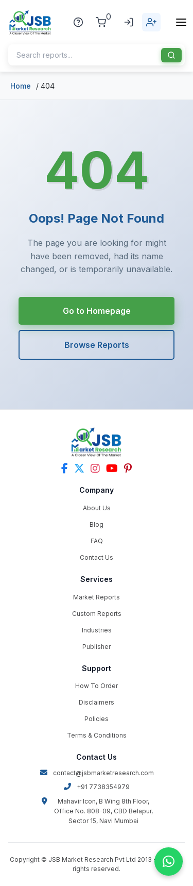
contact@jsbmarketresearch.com (97, 773)
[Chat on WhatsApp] (168, 861)
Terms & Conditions (97, 735)
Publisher (96, 646)
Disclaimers (96, 702)
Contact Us (96, 557)
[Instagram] (95, 468)
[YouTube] (112, 468)
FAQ (97, 541)
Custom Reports (96, 613)
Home (20, 85)
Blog (96, 524)
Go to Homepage (97, 311)
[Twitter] (79, 468)
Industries (97, 630)
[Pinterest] (128, 468)
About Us (97, 508)
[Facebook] (64, 468)
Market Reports (96, 597)
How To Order (96, 686)
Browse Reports (96, 345)
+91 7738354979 (96, 787)
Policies (96, 719)
